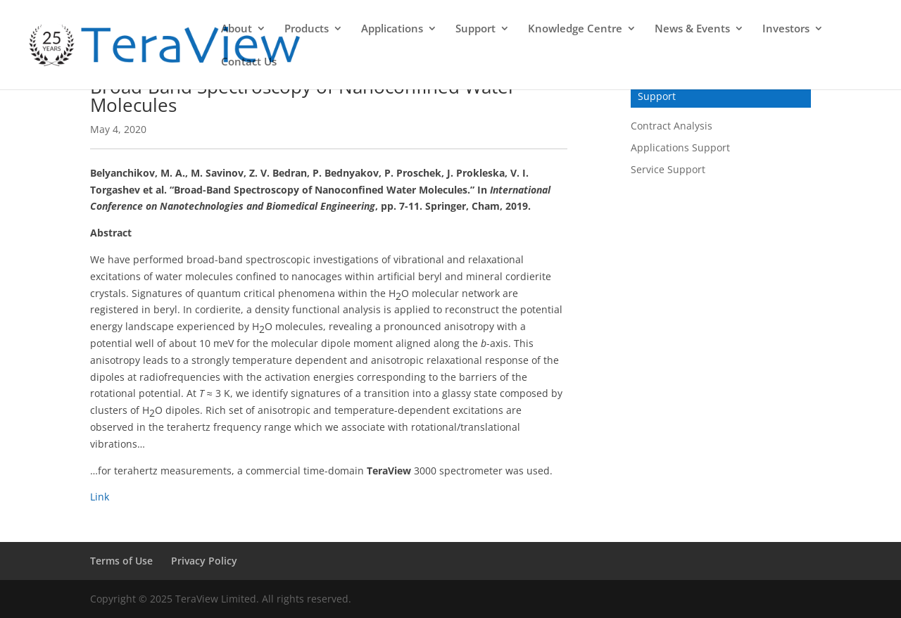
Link (99, 496)
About (236, 29)
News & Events (692, 29)
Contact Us (249, 62)
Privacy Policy (204, 560)
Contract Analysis (671, 125)
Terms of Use (121, 560)
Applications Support (680, 147)
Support (475, 29)
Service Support (668, 169)
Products (306, 29)
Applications (392, 29)
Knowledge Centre (575, 29)
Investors (785, 29)
